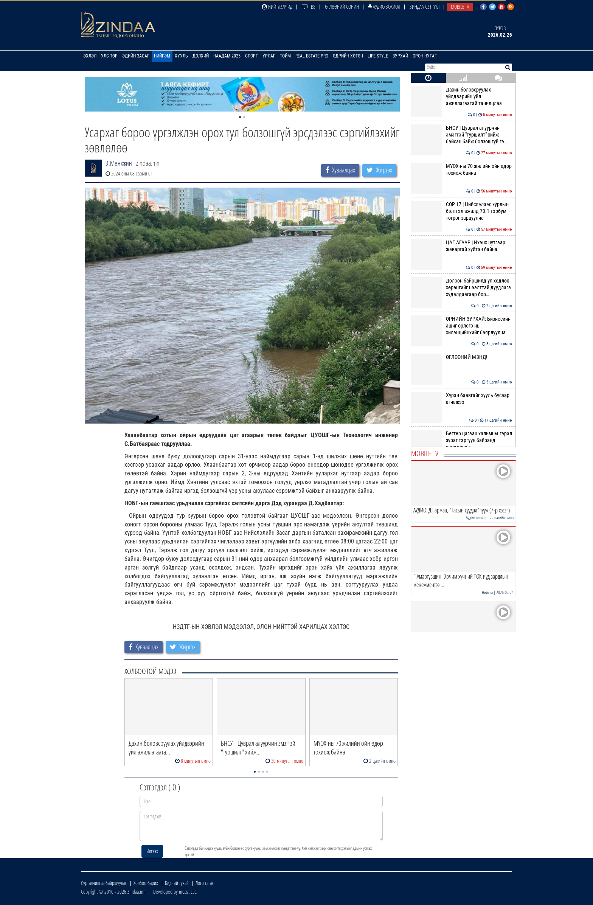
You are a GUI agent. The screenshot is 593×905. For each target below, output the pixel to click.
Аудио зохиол (384, 6)
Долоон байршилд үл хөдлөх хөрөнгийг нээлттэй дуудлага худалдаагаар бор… (461, 287)
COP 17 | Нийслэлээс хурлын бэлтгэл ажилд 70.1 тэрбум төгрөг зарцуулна (461, 211)
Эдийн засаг (135, 56)
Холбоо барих (146, 882)
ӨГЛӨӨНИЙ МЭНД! (461, 357)
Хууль (181, 56)
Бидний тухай (177, 882)
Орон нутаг (425, 56)
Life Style (378, 56)
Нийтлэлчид (277, 6)
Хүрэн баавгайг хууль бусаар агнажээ (461, 398)
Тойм (285, 56)
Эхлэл (89, 56)
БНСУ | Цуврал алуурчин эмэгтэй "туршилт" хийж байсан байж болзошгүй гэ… (461, 134)
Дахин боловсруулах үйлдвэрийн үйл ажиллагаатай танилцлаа (461, 96)
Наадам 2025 (227, 56)
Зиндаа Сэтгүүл (424, 6)
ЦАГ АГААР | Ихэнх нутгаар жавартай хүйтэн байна (461, 246)
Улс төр (109, 56)
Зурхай (400, 56)
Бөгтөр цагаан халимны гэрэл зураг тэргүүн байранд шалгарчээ (461, 440)
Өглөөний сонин (342, 6)
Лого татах (205, 882)
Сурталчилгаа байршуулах (104, 882)
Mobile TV (460, 6)
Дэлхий (200, 56)
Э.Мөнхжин (119, 163)
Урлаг (268, 56)
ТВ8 (308, 6)
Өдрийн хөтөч (348, 56)
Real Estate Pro (311, 56)
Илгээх (152, 851)
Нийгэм (162, 56)
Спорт (251, 56)
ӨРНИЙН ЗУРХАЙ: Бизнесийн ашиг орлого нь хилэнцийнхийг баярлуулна (461, 325)
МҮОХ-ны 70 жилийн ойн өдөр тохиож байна (461, 169)
